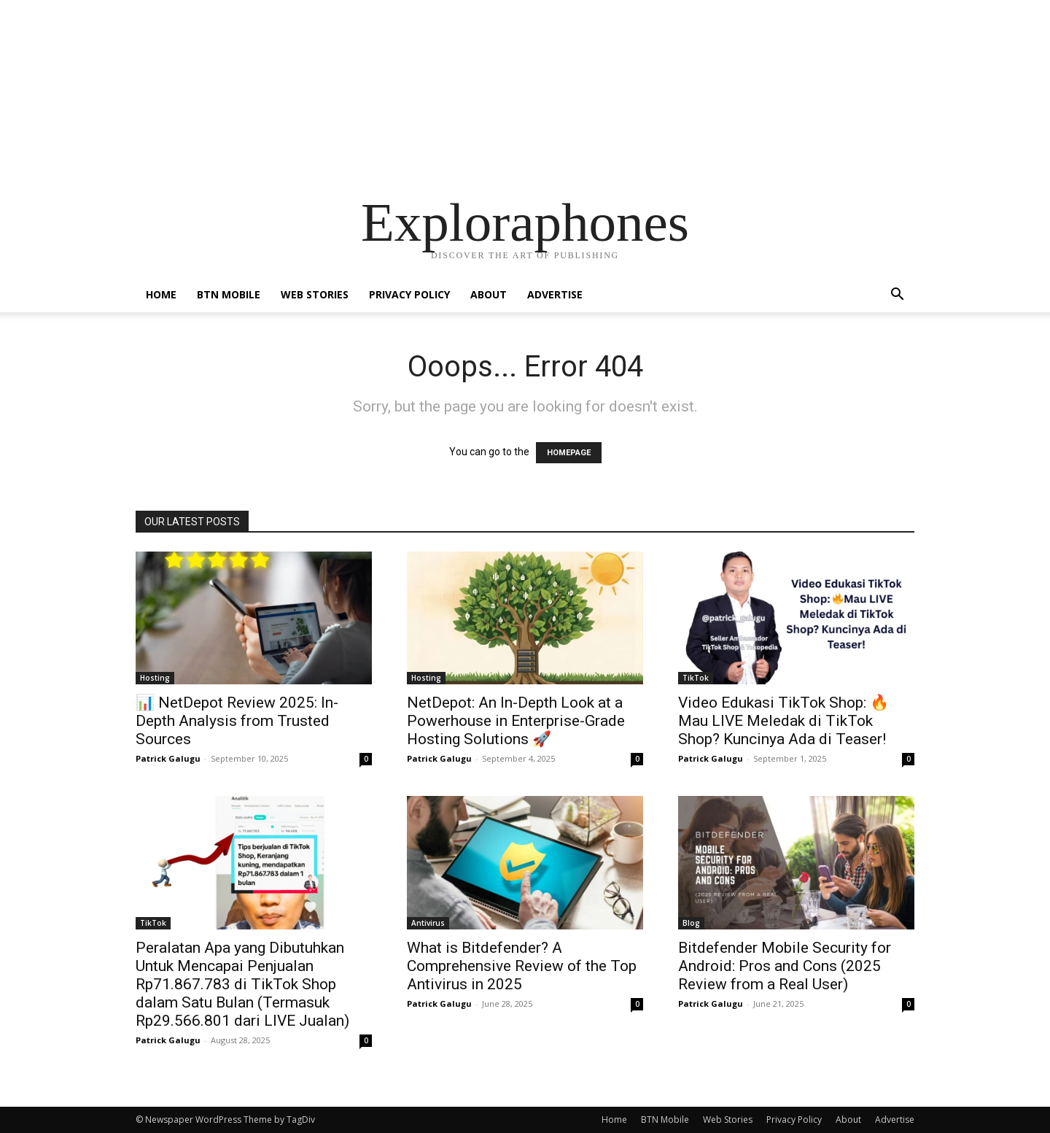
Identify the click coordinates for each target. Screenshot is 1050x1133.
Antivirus (428, 923)
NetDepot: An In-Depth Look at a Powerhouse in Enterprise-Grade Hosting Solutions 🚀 (516, 721)
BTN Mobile (228, 294)
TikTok (695, 678)
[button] (896, 296)
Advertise (555, 294)
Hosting (155, 678)
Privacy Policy (409, 294)
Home (161, 294)
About (488, 294)
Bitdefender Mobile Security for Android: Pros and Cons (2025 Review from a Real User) (784, 966)
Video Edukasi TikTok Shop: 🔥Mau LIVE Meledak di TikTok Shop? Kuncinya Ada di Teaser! (783, 721)
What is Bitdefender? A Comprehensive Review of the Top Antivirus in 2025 (522, 966)
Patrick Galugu (168, 758)
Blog (691, 923)
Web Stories (315, 294)
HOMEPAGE (569, 452)
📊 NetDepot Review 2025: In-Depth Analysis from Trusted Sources (237, 721)
